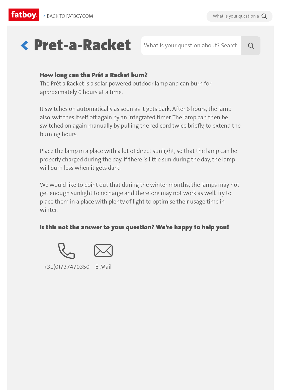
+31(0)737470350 (66, 255)
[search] (239, 16)
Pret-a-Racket (82, 45)
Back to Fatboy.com (68, 16)
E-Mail (103, 255)
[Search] (201, 46)
